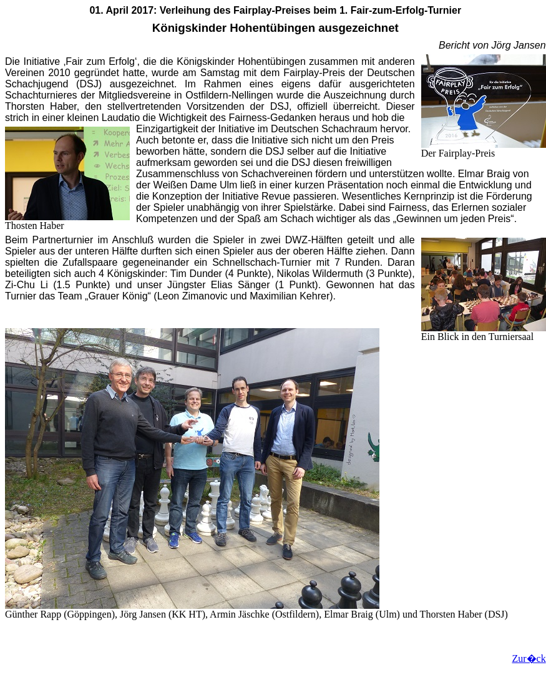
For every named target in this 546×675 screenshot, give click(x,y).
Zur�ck (528, 658)
